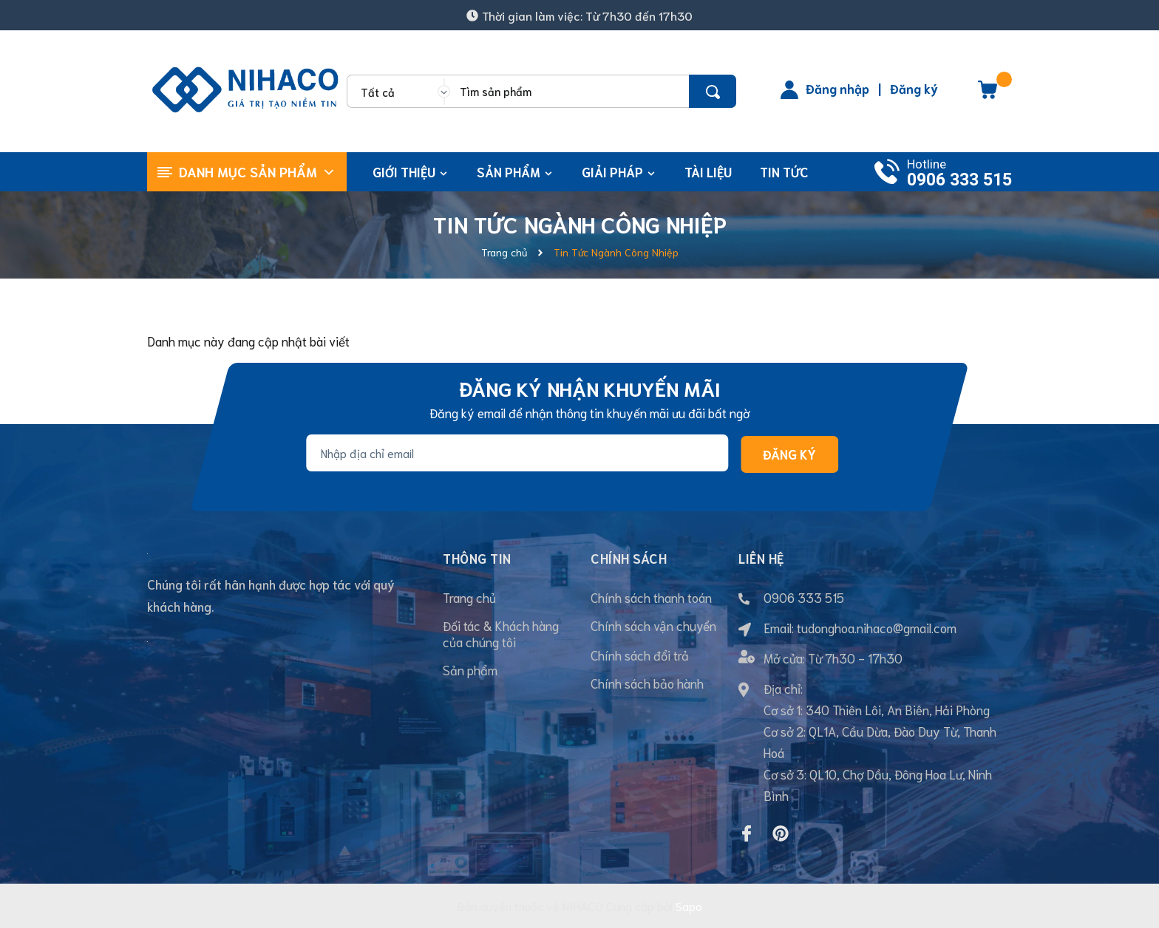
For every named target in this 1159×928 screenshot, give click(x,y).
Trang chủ (469, 597)
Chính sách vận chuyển (653, 625)
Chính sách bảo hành (647, 683)
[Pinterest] (780, 833)
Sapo (689, 905)
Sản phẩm (470, 669)
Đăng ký (914, 88)
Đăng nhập (837, 88)
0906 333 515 (959, 180)
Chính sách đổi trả (640, 654)
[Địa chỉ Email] (517, 452)
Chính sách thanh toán (651, 597)
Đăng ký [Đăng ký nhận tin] (789, 454)
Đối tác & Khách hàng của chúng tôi (501, 633)
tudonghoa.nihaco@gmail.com (876, 627)
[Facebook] (746, 833)
